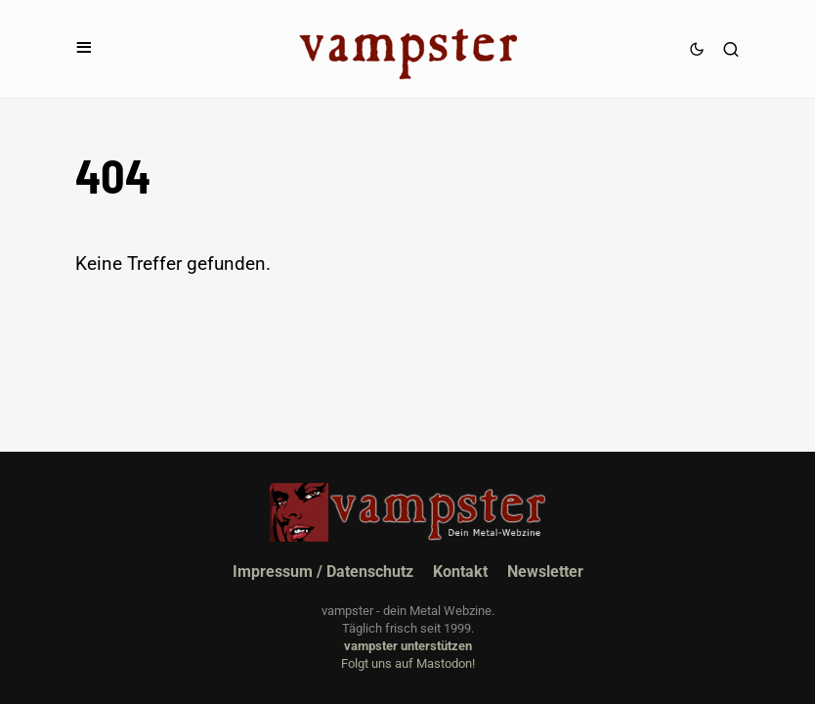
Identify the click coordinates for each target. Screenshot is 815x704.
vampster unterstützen (408, 645)
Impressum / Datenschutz (323, 571)
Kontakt (460, 571)
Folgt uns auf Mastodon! (408, 663)
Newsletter (545, 571)
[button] (84, 48)
